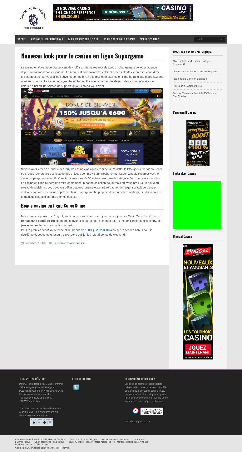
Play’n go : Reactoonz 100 (188, 85)
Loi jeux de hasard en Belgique (36, 397)
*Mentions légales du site (138, 421)
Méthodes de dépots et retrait (115, 439)
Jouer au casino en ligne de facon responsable (91, 442)
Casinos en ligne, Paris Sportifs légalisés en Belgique (40, 439)
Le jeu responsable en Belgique (49, 442)
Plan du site (42, 444)
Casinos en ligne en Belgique (83, 439)
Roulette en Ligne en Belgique (190, 78)
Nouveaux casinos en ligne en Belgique (195, 71)
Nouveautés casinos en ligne (69, 243)
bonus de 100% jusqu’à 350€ (91, 230)
